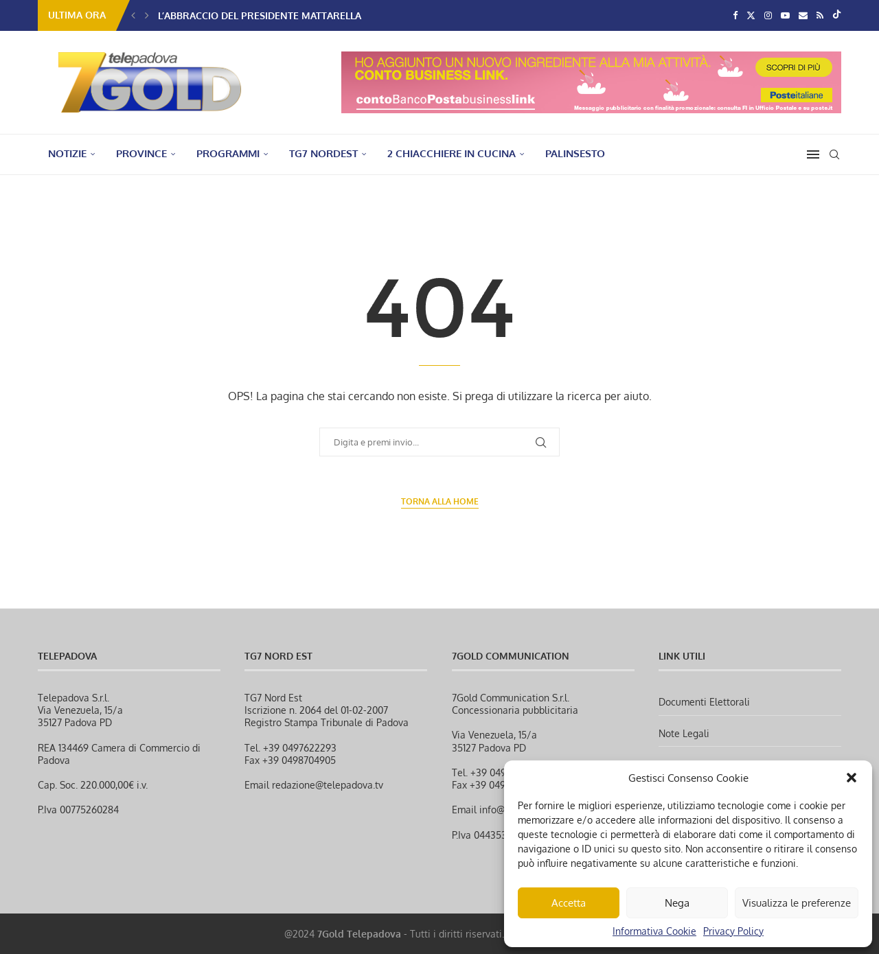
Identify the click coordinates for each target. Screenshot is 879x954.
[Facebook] (735, 15)
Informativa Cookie (654, 931)
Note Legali (684, 733)
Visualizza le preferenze (796, 902)
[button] (851, 777)
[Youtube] (785, 15)
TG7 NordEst (323, 153)
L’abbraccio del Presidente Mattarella (259, 15)
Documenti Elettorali (704, 702)
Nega (677, 902)
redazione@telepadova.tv (327, 785)
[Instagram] (768, 15)
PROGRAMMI (228, 153)
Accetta (568, 902)
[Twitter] (750, 15)
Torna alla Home (440, 501)
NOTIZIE (67, 153)
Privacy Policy (733, 931)
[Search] (834, 154)
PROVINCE (141, 153)
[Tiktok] (836, 15)
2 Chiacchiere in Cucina (451, 153)
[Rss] (820, 15)
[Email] (803, 15)
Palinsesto (575, 153)
